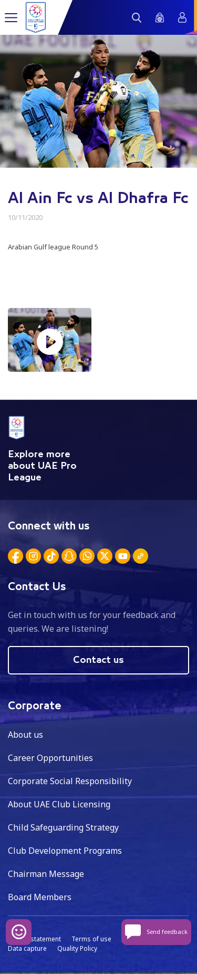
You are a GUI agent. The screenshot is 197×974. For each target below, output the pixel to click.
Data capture (27, 948)
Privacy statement (34, 938)
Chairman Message (46, 874)
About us (25, 734)
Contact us (98, 660)
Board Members (39, 897)
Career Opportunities (50, 758)
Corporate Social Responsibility (70, 781)
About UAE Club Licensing (59, 804)
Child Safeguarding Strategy (63, 827)
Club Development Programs (65, 850)
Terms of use (91, 938)
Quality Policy (77, 948)
